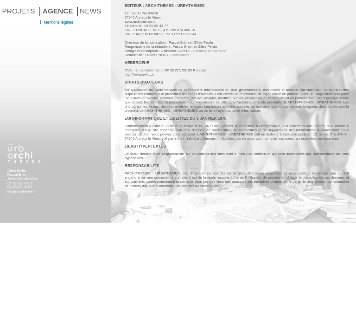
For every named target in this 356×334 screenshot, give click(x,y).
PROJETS (18, 11)
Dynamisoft (180, 55)
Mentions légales (58, 22)
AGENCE (58, 11)
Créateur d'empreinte (210, 51)
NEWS (90, 11)
